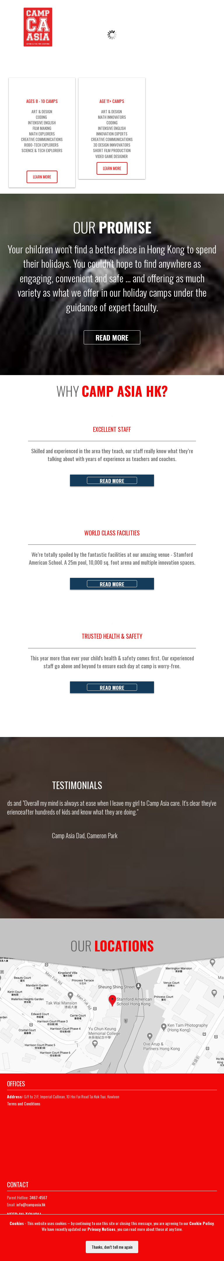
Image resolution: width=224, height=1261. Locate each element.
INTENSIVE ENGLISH (42, 123)
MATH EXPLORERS (42, 134)
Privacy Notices (102, 1229)
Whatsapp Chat (206, 10)
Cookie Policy (201, 1223)
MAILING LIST (209, 25)
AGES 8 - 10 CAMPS (42, 101)
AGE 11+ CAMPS (111, 101)
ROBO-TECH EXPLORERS (42, 145)
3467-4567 (176, 10)
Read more (112, 337)
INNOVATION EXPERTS (111, 134)
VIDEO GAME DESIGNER (112, 156)
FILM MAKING (42, 128)
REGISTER (181, 25)
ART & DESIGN (42, 111)
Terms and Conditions (23, 1103)
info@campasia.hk (30, 1204)
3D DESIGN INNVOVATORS (111, 145)
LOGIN (159, 25)
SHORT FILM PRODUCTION (112, 150)
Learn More (42, 177)
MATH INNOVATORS (112, 117)
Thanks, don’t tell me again (112, 1247)
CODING (42, 117)
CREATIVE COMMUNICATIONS (42, 139)
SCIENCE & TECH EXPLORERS (42, 150)
